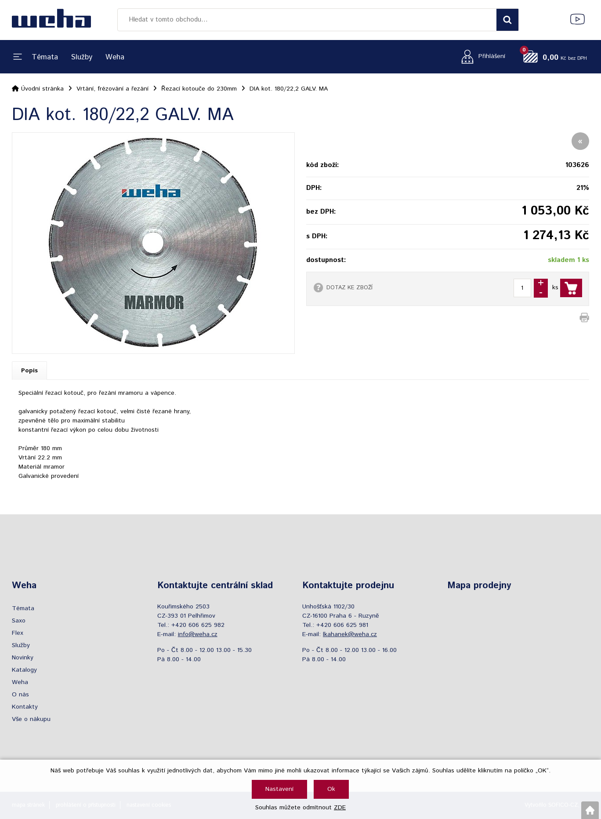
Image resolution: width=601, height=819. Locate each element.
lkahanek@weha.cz (350, 634)
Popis (29, 370)
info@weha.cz (197, 634)
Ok (331, 789)
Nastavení (279, 789)
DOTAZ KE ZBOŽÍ (349, 287)
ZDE (340, 807)
